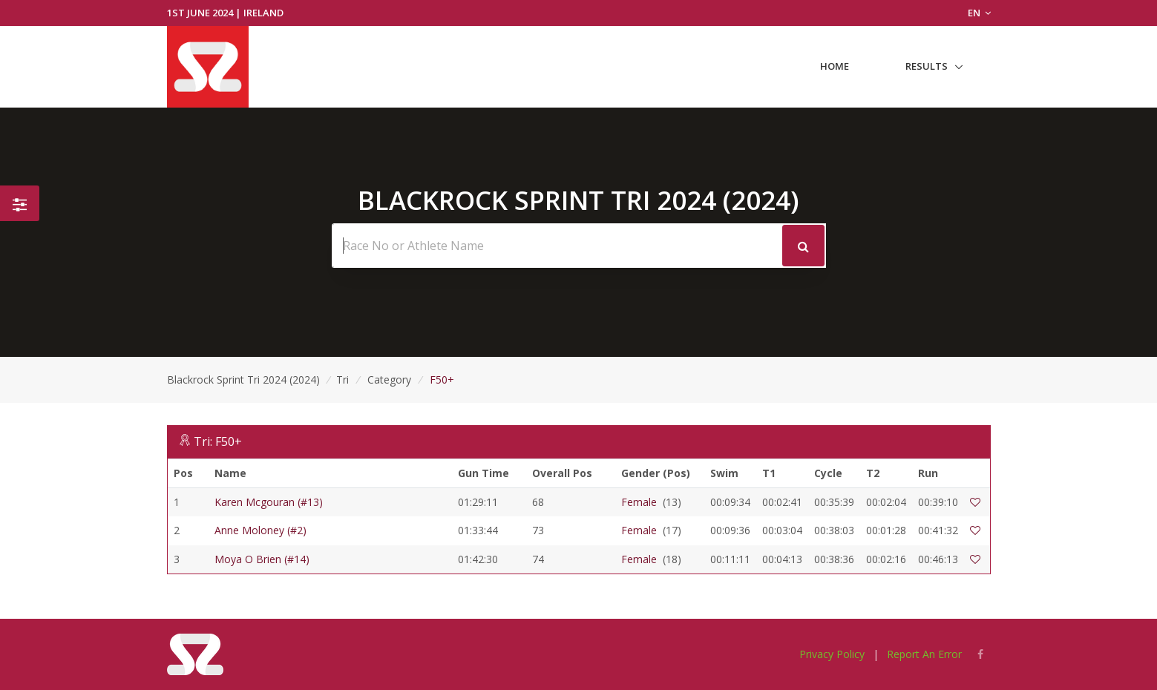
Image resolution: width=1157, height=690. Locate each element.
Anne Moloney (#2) (260, 530)
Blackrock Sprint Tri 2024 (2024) (243, 379)
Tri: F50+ (218, 441)
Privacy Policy (832, 654)
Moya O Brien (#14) (261, 559)
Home (834, 66)
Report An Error (924, 654)
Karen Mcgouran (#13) (268, 502)
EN (979, 12)
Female (639, 502)
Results (926, 66)
